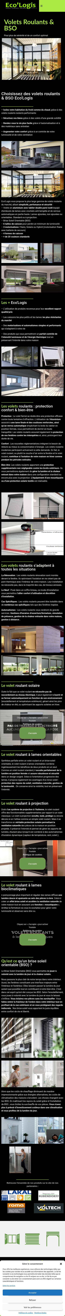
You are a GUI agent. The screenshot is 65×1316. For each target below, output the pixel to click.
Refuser (32, 1300)
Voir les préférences (32, 1307)
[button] (61, 1264)
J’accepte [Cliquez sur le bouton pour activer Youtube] (32, 733)
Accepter (32, 1292)
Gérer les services (9, 1286)
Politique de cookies (26, 1313)
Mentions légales (40, 1313)
